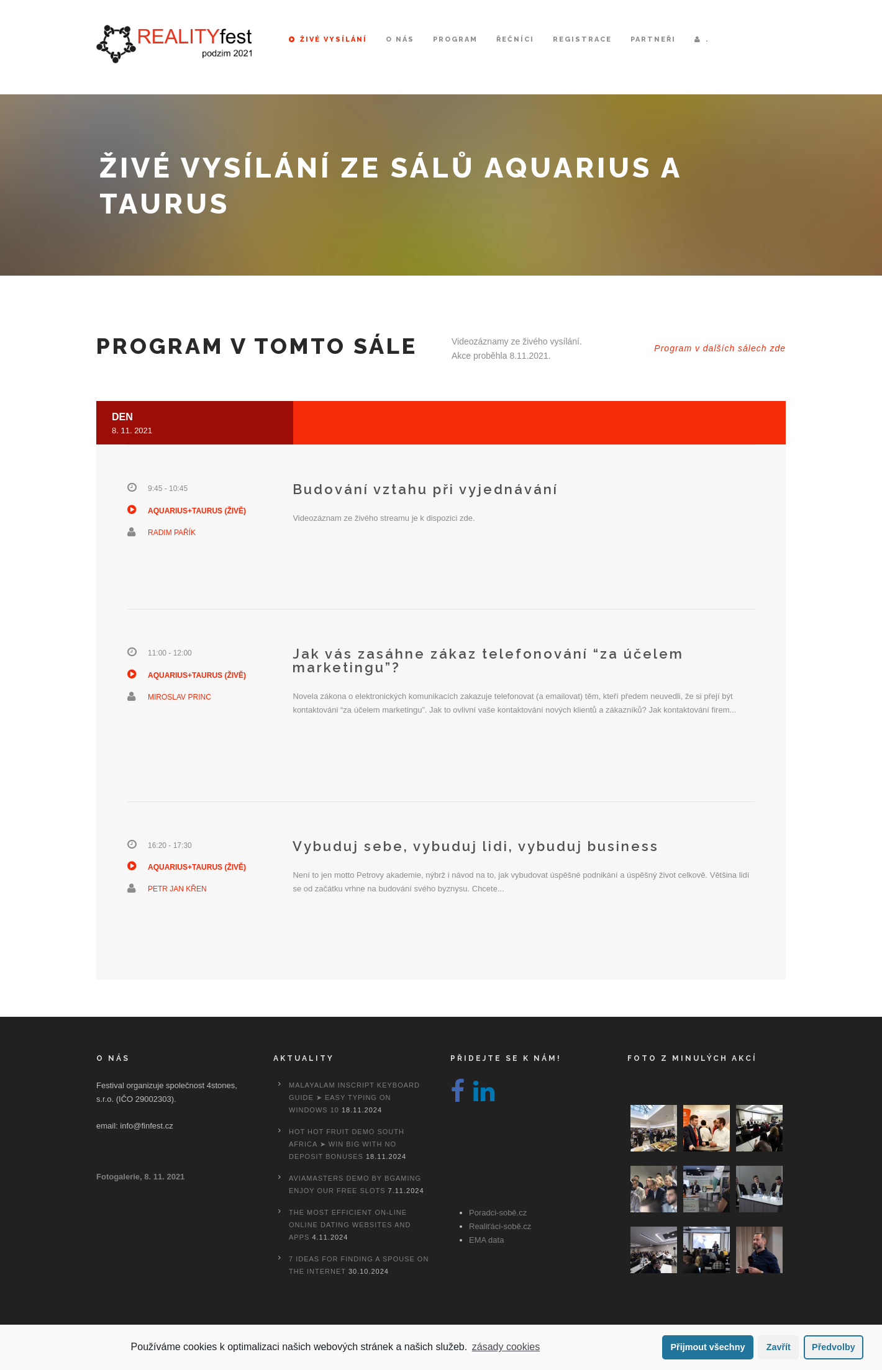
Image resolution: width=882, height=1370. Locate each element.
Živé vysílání (328, 39)
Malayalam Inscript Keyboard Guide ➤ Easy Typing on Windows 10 (354, 1097)
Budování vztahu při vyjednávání (425, 489)
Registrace (582, 39)
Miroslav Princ (179, 697)
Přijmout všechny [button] (707, 1347)
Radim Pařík (172, 532)
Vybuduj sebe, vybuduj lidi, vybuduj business (476, 846)
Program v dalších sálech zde (720, 348)
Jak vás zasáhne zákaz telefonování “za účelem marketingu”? (488, 660)
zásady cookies (506, 1346)
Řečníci (515, 39)
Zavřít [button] (778, 1347)
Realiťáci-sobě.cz (500, 1226)
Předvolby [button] (833, 1347)
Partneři (653, 39)
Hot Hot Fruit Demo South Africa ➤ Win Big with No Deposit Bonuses (346, 1144)
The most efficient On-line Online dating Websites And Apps (350, 1225)
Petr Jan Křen (177, 889)
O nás (400, 39)
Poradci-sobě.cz (498, 1212)
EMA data (486, 1240)
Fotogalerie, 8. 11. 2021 (140, 1176)
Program (455, 39)
